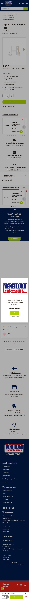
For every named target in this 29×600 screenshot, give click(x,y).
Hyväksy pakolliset (14, 316)
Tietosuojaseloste (14, 308)
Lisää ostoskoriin (16, 597)
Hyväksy (14, 313)
